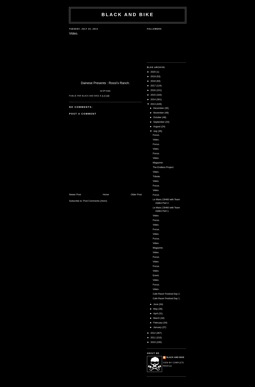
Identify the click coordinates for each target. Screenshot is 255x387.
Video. (156, 139)
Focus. (156, 135)
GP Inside (106, 91)
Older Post (136, 194)
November (159, 112)
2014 (153, 99)
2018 (153, 81)
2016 (153, 90)
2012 (153, 333)
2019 (153, 76)
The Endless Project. (163, 167)
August (157, 126)
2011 (153, 337)
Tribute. (156, 176)
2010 (153, 342)
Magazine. (158, 162)
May (155, 309)
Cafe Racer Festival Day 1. (166, 298)
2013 (153, 104)
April (156, 313)
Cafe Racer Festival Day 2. (166, 293)
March (156, 318)
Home (106, 194)
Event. (156, 275)
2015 (153, 94)
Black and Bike (127, 14)
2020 (153, 71)
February (158, 322)
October (157, 117)
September (159, 122)
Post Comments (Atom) (95, 201)
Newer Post (75, 194)
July (155, 131)
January (157, 327)
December (159, 108)
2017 (153, 85)
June (156, 304)
